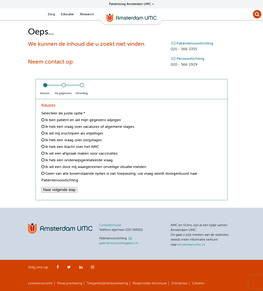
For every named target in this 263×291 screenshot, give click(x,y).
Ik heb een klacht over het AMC (72, 147)
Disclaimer (179, 283)
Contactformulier (110, 225)
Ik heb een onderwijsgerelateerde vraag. (79, 160)
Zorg (51, 14)
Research (87, 14)
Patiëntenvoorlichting (194, 43)
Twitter (69, 268)
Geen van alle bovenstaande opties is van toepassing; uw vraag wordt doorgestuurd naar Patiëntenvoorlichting (119, 177)
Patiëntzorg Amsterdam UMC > (131, 4)
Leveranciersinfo (40, 283)
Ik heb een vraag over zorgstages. (73, 140)
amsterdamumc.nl (191, 244)
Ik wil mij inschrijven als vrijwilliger (74, 133)
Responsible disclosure (150, 283)
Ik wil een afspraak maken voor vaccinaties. (81, 153)
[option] (45, 89)
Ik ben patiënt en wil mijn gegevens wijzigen (83, 120)
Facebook (58, 268)
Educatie (67, 14)
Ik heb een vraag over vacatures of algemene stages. (90, 127)
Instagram (92, 268)
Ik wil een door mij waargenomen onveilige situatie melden (95, 167)
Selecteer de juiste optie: (63, 113)
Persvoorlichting (190, 59)
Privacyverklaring (69, 283)
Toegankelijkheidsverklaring (107, 283)
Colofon (198, 283)
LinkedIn (80, 268)
